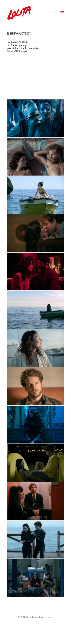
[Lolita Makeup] (20, 12)
